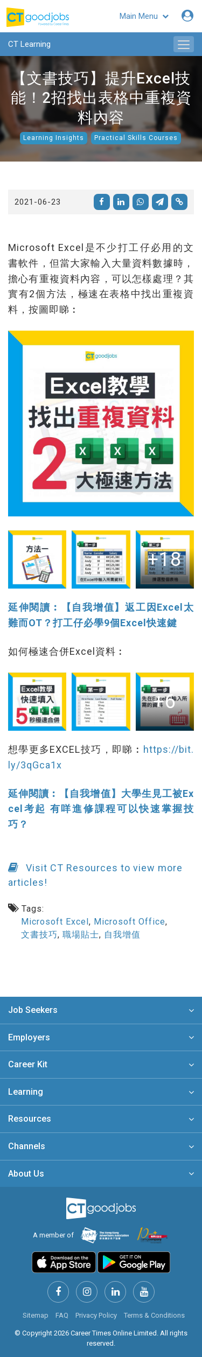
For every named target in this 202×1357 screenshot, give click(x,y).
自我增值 (122, 934)
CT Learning (29, 44)
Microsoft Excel (55, 922)
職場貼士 (80, 934)
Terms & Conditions (154, 1315)
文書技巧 (39, 934)
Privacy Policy (96, 1315)
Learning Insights (53, 138)
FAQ (61, 1315)
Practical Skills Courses (136, 138)
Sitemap (35, 1315)
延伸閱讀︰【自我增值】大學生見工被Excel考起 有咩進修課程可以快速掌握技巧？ (101, 809)
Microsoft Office (129, 922)
